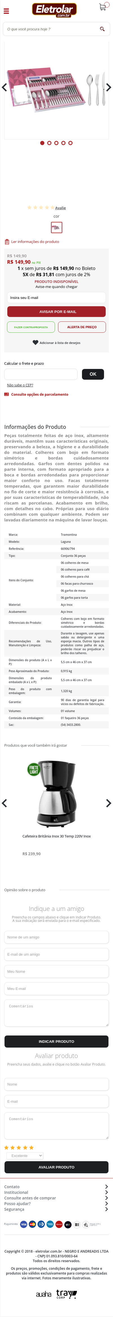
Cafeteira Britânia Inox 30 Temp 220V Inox (56, 836)
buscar (102, 28)
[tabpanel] (56, 87)
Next (106, 87)
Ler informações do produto (35, 241)
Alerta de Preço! (82, 327)
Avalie (60, 207)
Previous (7, 87)
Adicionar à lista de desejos (60, 343)
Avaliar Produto (56, 1167)
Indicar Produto (56, 1041)
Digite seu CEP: (56, 363)
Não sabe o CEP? (20, 385)
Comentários (56, 1012)
